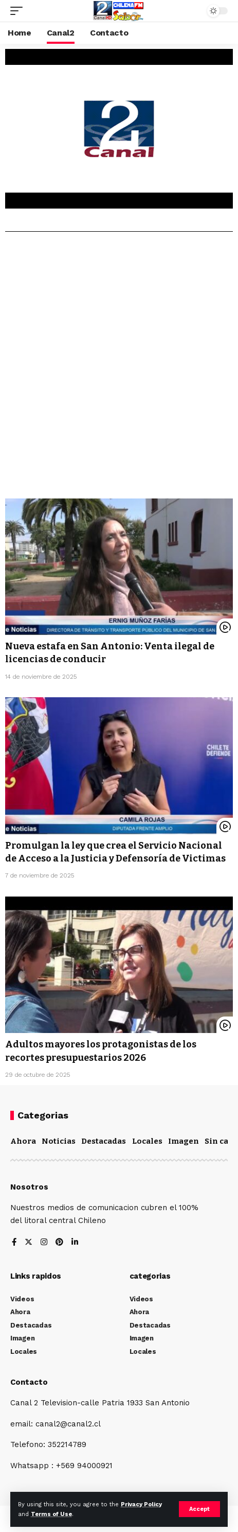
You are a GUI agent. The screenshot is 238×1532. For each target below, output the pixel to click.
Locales (147, 1141)
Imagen (183, 1141)
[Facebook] (14, 1242)
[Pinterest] (59, 1242)
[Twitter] (28, 1242)
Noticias (59, 1141)
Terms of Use (51, 1514)
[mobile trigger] (19, 11)
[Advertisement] (119, 369)
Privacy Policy (141, 1504)
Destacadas (103, 1141)
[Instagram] (44, 1242)
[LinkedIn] (75, 1242)
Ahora (23, 1141)
